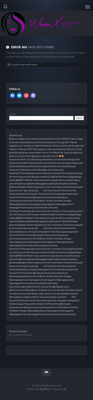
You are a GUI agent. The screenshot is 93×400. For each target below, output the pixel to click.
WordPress (45, 389)
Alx (64, 389)
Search (12, 114)
